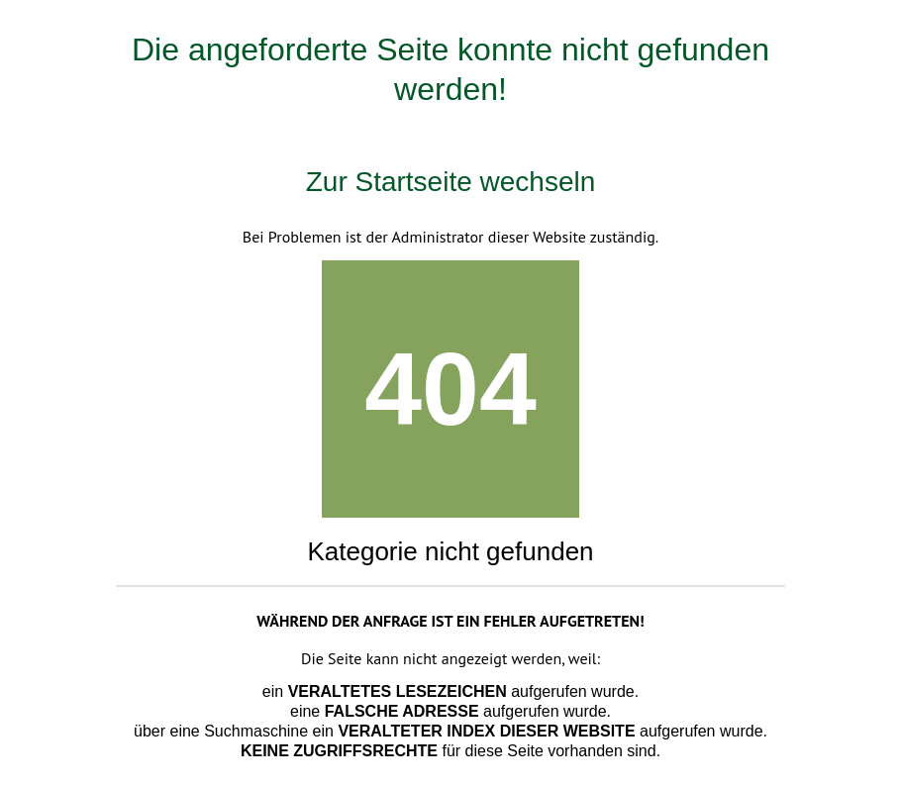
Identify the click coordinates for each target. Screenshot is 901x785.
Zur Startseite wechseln (451, 181)
